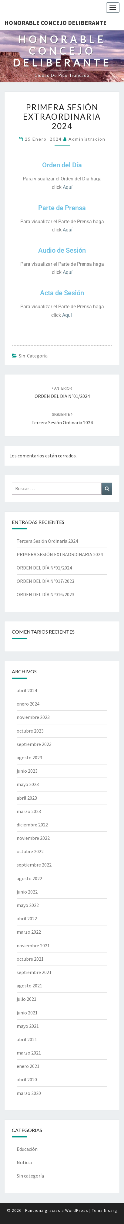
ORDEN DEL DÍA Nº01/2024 (44, 568)
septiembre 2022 (34, 865)
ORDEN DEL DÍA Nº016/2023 (45, 594)
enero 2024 (28, 704)
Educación (27, 1149)
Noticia (24, 1162)
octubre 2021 (30, 959)
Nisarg (110, 1210)
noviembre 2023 (33, 717)
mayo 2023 (28, 784)
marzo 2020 (29, 1093)
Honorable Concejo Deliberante (55, 22)
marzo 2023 (29, 811)
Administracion (87, 139)
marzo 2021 (29, 1053)
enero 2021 (28, 1066)
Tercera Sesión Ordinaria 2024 (47, 541)
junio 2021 (27, 1013)
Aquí (67, 187)
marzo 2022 (29, 932)
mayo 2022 (28, 905)
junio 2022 (27, 892)
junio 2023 (27, 771)
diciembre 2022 (32, 825)
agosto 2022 (29, 878)
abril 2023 (27, 798)
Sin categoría (33, 356)
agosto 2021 (29, 986)
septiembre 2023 (34, 744)
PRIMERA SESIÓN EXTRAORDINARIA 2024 (60, 554)
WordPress (76, 1210)
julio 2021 (26, 999)
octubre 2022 (30, 851)
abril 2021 (27, 1039)
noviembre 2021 (33, 945)
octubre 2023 (30, 731)
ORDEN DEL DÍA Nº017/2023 (45, 581)
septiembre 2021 (34, 972)
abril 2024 (27, 690)
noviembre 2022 (33, 838)
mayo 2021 (28, 1026)
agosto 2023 (29, 757)
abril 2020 (27, 1079)
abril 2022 (27, 918)
